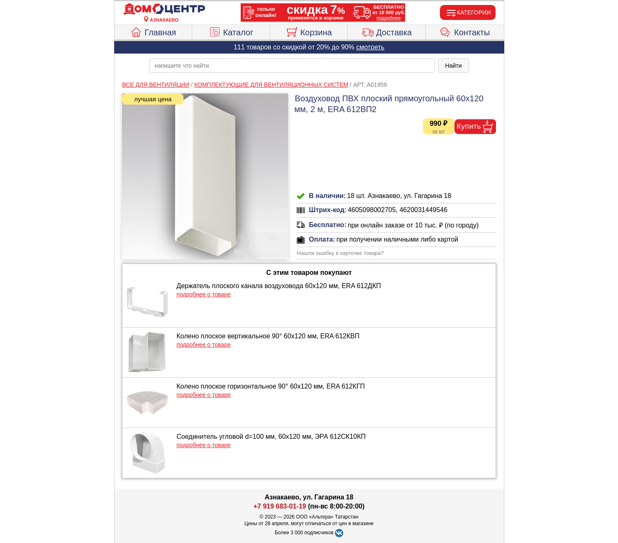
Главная (153, 31)
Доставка (387, 31)
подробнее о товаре (203, 294)
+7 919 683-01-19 (280, 506)
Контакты (465, 31)
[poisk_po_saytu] (292, 66)
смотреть (370, 47)
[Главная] (164, 9)
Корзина (309, 31)
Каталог (231, 31)
